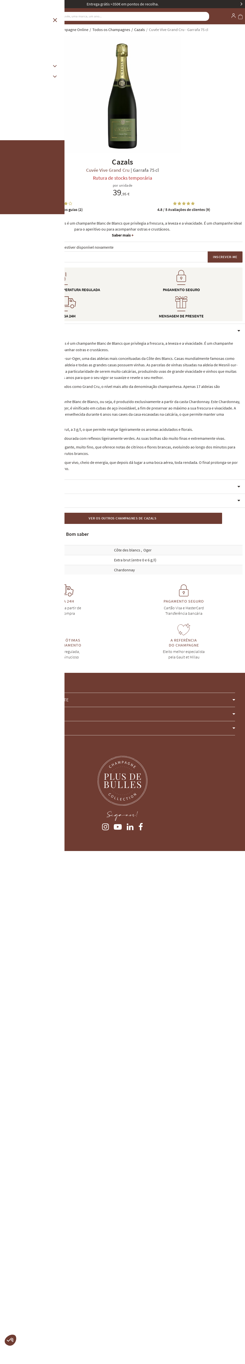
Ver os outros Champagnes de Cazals (122, 959)
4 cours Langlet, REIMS (20, 1248)
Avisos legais (12, 1302)
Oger (147, 990)
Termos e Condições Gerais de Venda (32, 1267)
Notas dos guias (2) (61, 209)
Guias (6, 1291)
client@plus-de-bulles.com (24, 1214)
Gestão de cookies (17, 1310)
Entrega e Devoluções (20, 1275)
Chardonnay (124, 1010)
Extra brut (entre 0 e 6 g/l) (135, 1000)
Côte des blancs (127, 990)
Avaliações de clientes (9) (183, 209)
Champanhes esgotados (22, 1283)
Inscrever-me (225, 257)
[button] (122, 866)
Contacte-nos (20, 1228)
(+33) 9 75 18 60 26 (17, 1198)
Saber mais (122, 235)
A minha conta (14, 1259)
